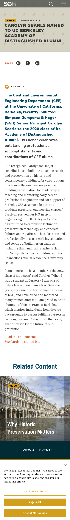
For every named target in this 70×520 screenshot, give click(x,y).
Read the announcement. (23, 337)
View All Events (35, 450)
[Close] (65, 466)
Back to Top (14, 86)
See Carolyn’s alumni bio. (22, 341)
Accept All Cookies (35, 514)
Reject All (35, 503)
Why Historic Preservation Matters (30, 428)
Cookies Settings (35, 492)
